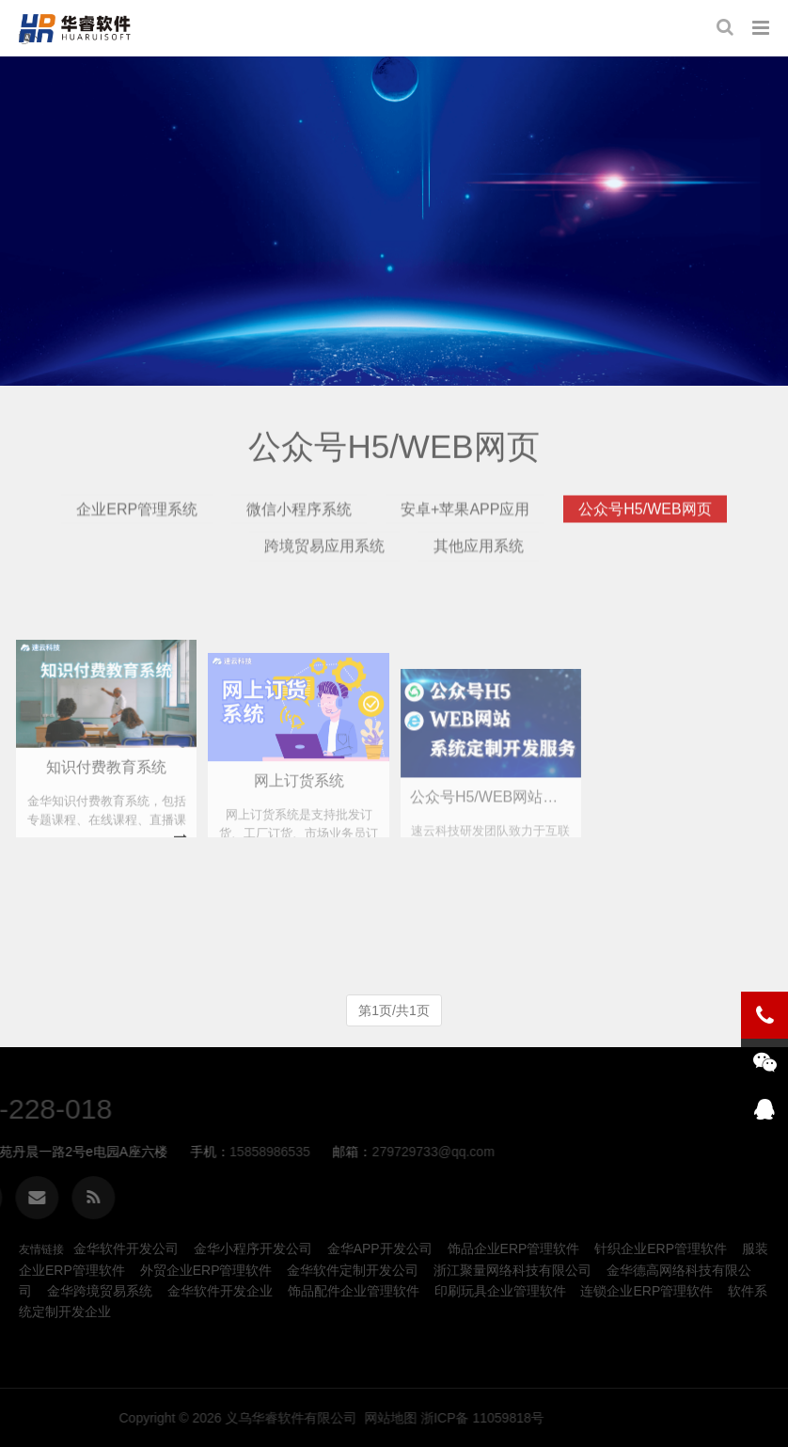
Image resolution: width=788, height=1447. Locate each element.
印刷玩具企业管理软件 (500, 1290)
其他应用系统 (478, 567)
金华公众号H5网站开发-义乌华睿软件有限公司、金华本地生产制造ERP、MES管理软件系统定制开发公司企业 (79, 28)
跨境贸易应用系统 (324, 567)
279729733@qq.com (165, 1151)
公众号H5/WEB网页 (644, 529)
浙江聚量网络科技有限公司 (512, 1270)
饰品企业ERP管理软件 (514, 1248)
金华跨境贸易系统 (99, 1290)
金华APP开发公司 (380, 1248)
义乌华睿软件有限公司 (565, 1417)
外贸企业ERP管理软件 (206, 1270)
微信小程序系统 (299, 529)
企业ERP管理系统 (136, 529)
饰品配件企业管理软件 (353, 1290)
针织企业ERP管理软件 (660, 1248)
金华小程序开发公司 (253, 1248)
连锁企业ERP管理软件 (646, 1290)
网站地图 (664, 1417)
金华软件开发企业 (220, 1290)
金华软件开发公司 (126, 1248)
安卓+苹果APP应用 (465, 529)
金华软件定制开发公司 (352, 1270)
